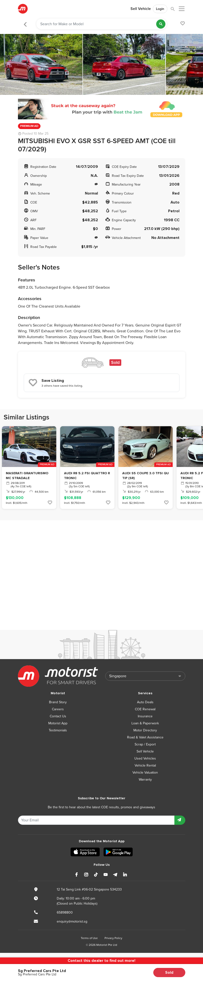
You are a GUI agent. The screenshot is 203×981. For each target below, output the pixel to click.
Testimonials (58, 730)
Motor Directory (145, 730)
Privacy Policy (113, 938)
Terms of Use (89, 938)
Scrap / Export (145, 744)
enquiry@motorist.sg (72, 921)
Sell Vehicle (140, 8)
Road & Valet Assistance (145, 737)
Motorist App (57, 723)
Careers (58, 709)
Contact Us (58, 716)
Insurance (145, 716)
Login (160, 9)
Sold (169, 972)
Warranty (145, 779)
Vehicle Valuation (145, 772)
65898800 (65, 912)
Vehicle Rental (145, 765)
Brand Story (58, 702)
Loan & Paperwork (145, 723)
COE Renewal (145, 709)
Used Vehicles (145, 758)
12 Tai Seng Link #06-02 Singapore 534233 (89, 889)
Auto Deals (145, 702)
